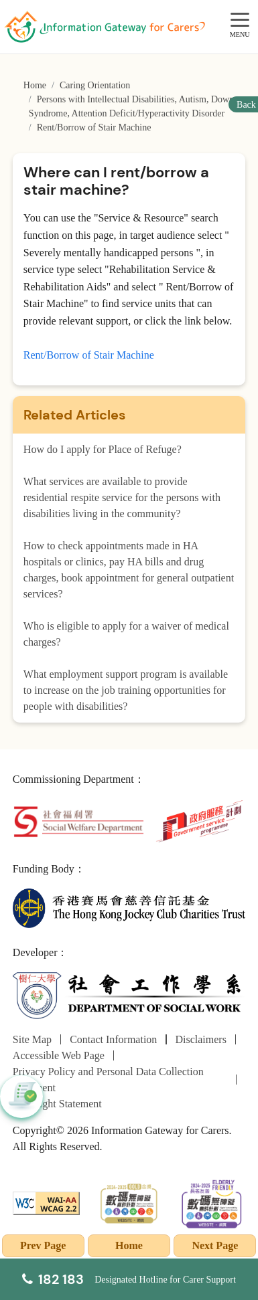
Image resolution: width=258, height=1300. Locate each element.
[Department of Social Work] (129, 995)
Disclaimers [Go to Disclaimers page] (200, 1039)
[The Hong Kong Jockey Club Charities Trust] (129, 907)
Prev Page (43, 1245)
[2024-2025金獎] (129, 1202)
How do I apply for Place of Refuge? (102, 449)
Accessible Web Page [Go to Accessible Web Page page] (59, 1055)
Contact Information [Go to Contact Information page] (113, 1039)
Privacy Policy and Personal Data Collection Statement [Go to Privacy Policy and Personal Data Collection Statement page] (108, 1079)
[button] (21, 1096)
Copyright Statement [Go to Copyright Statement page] (57, 1103)
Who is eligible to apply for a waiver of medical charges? (126, 634)
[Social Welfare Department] (78, 820)
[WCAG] (46, 1202)
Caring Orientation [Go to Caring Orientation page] (95, 85)
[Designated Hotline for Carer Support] (129, 1279)
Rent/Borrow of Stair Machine (88, 355)
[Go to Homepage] (104, 27)
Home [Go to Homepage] (34, 85)
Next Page (215, 1245)
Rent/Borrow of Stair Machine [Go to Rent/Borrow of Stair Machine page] (94, 127)
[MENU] (240, 20)
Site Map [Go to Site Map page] (32, 1039)
